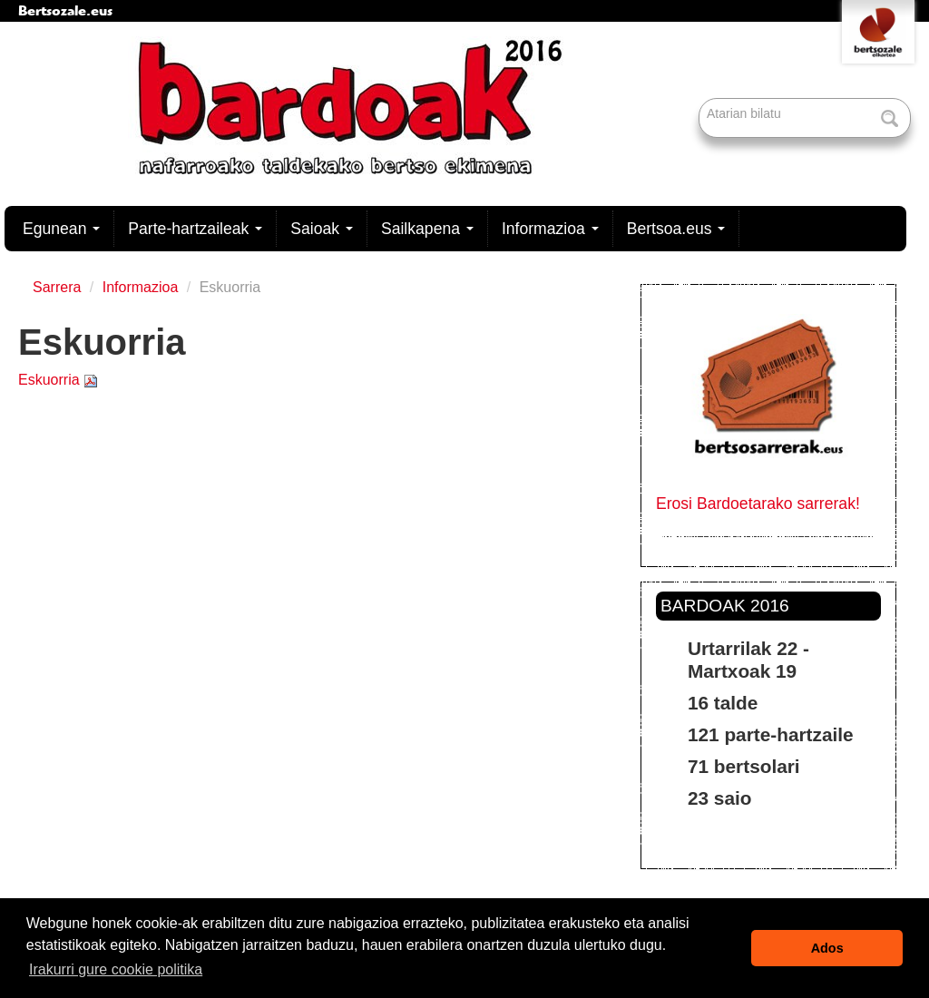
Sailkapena (427, 229)
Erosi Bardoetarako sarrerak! (758, 503)
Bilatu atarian (700, 99)
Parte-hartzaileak (195, 229)
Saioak (321, 229)
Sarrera (57, 287)
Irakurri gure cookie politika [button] (115, 969)
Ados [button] (827, 948)
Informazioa (550, 229)
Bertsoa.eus (676, 229)
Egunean (61, 229)
